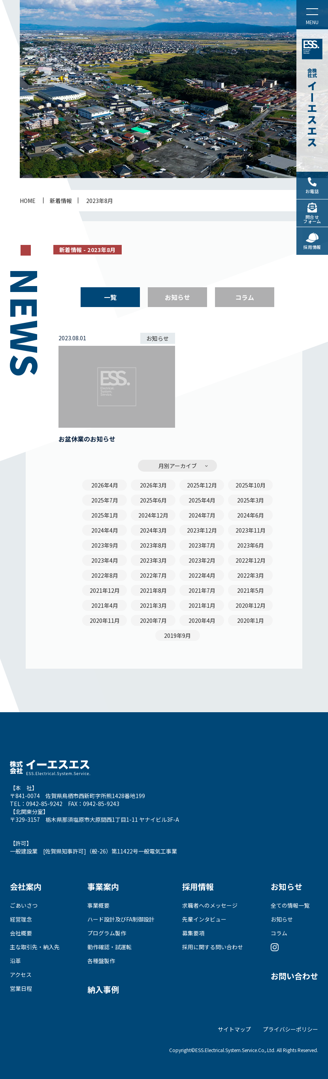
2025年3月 (250, 500)
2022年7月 (153, 575)
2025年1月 (104, 515)
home (28, 201)
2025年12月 (202, 485)
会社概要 (21, 933)
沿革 (15, 961)
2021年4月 (104, 605)
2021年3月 (153, 605)
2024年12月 (153, 515)
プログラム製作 (106, 933)
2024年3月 (153, 530)
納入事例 (103, 989)
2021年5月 (250, 590)
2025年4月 (202, 500)
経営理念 (21, 919)
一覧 (110, 297)
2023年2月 (202, 560)
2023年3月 (153, 560)
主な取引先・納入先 (35, 947)
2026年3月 (153, 485)
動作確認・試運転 (109, 947)
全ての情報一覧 (290, 905)
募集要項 (193, 933)
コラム (244, 297)
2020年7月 (153, 620)
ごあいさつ (24, 905)
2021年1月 (202, 605)
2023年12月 (202, 530)
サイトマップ (234, 1029)
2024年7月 (202, 515)
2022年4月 (202, 575)
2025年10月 (251, 485)
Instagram (275, 947)
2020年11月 (105, 620)
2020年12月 (251, 605)
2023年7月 (202, 545)
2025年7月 (104, 500)
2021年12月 (105, 590)
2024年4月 (104, 530)
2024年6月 (250, 515)
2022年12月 (251, 560)
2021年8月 (153, 590)
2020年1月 (250, 620)
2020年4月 (202, 620)
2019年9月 (177, 635)
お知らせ (177, 297)
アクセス (21, 974)
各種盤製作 (101, 961)
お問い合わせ (294, 976)
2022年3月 (250, 575)
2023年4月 (104, 560)
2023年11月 (251, 530)
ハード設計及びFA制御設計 (121, 919)
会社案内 (25, 886)
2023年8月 (99, 201)
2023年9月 (104, 545)
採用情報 (198, 886)
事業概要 (98, 905)
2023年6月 (250, 545)
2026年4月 (104, 485)
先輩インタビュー (204, 919)
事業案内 (103, 886)
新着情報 (61, 201)
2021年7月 (202, 590)
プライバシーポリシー (290, 1029)
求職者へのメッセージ (210, 905)
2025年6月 (153, 500)
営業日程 (21, 988)
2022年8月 (104, 575)
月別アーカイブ (177, 466)
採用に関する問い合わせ (212, 947)
